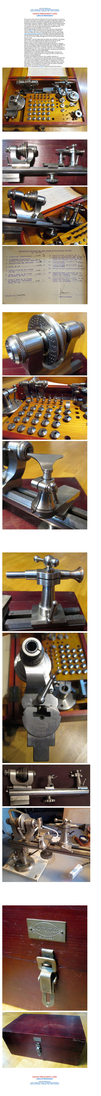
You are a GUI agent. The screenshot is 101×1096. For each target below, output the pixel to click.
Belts (48, 10)
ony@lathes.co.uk (46, 8)
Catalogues (44, 10)
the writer (40, 66)
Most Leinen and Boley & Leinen (32, 33)
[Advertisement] (45, 4)
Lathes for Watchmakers (45, 15)
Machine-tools (48, 9)
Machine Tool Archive (39, 9)
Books (51, 10)
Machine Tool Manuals (35, 10)
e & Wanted (56, 9)
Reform (31, 30)
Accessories (56, 10)
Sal (52, 9)
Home (32, 9)
